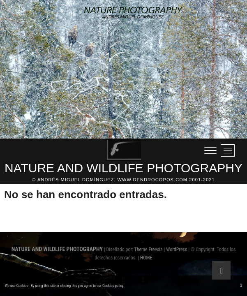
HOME (146, 258)
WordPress (176, 249)
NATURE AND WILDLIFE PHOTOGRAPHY (123, 168)
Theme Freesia (148, 249)
